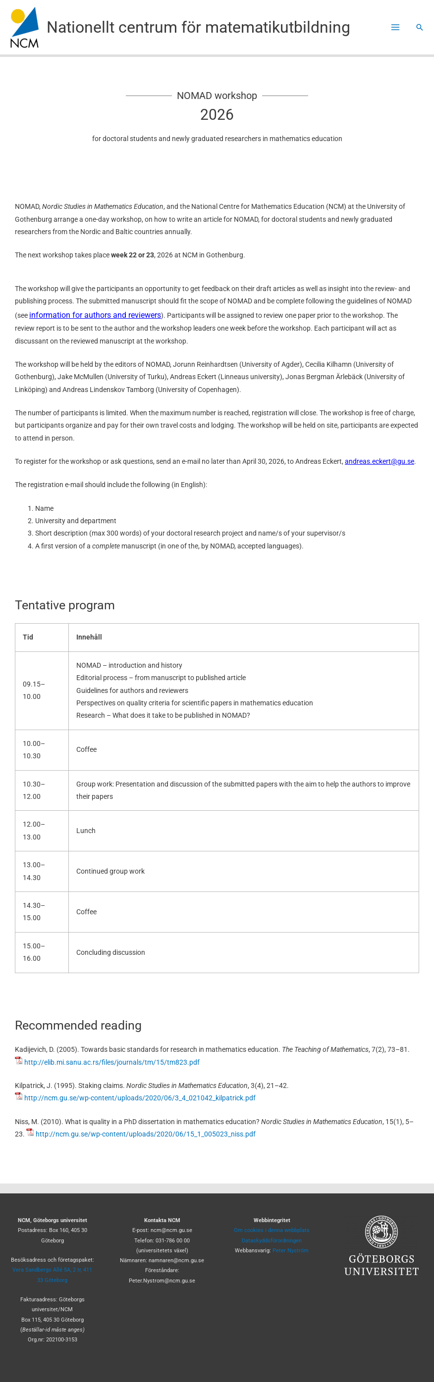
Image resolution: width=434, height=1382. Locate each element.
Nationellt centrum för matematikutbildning (198, 27)
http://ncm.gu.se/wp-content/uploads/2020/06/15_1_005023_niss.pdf (146, 1134)
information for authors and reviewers (95, 315)
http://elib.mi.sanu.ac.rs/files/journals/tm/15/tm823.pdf (112, 1062)
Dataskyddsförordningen (272, 1240)
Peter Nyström (290, 1250)
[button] (419, 27)
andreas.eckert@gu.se (379, 461)
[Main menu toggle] (395, 27)
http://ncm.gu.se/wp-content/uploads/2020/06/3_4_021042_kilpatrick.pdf (140, 1098)
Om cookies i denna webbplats (272, 1230)
